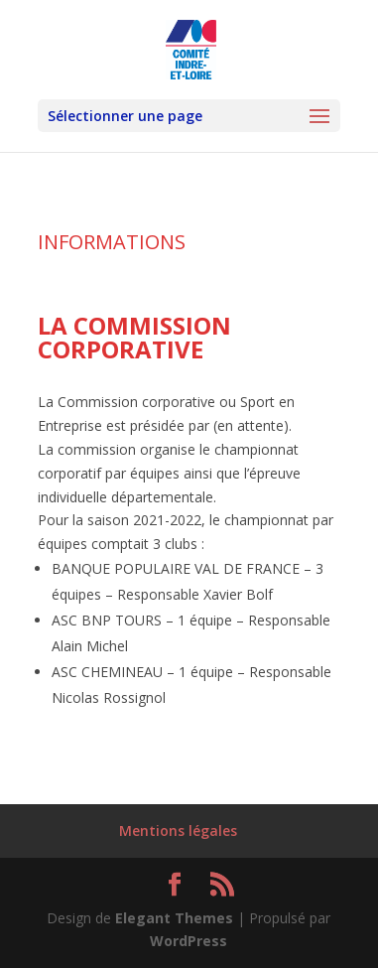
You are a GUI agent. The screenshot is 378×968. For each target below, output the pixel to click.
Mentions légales (178, 830)
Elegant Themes (174, 917)
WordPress (188, 940)
